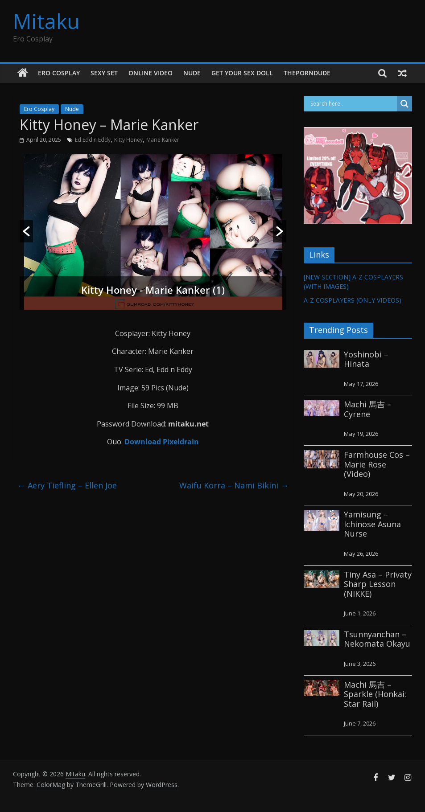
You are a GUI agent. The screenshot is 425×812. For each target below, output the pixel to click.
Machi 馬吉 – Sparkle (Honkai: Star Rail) (375, 694)
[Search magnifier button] (404, 103)
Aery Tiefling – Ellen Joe (67, 485)
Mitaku (46, 21)
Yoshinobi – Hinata (366, 359)
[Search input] (352, 103)
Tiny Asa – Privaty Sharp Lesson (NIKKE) (378, 584)
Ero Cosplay (59, 73)
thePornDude (307, 73)
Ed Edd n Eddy (93, 140)
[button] (26, 231)
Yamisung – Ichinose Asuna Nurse (372, 524)
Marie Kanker (162, 140)
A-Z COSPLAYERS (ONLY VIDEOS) (352, 300)
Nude (192, 73)
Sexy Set (104, 73)
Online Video (150, 73)
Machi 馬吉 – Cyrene (368, 409)
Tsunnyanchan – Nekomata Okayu (377, 639)
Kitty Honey (128, 140)
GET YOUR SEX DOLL (242, 73)
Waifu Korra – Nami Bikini (234, 485)
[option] (153, 232)
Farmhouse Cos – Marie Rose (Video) (377, 464)
